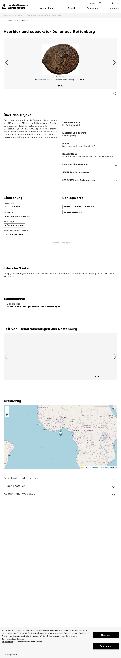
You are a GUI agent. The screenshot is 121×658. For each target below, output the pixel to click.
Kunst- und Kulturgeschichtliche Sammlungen (33, 307)
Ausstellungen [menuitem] (48, 8)
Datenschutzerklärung (12, 639)
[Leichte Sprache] (106, 3)
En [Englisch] (118, 3)
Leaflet (86, 467)
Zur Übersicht (101, 377)
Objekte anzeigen (60, 243)
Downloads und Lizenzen (21, 478)
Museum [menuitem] (114, 8)
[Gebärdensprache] (112, 3)
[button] (60, 434)
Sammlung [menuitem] (93, 8)
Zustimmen (106, 646)
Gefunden (8, 212)
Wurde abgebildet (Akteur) (16, 231)
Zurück (6, 62)
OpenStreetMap (101, 467)
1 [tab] (59, 86)
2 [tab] (63, 86)
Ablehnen (106, 635)
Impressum (7, 642)
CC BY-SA (81, 80)
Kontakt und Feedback (19, 493)
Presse (92, 3)
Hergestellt (9, 203)
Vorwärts (114, 62)
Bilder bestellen (15, 486)
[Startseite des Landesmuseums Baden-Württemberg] (15, 10)
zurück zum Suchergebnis (17, 20)
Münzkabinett (15, 304)
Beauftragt (9, 222)
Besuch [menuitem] (71, 8)
